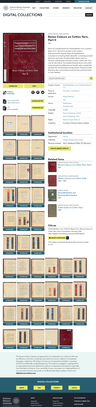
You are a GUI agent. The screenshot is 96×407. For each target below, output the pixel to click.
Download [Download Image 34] (38, 324)
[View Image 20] (9, 267)
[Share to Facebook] (33, 92)
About (38, 1)
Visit (34, 8)
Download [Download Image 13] (38, 206)
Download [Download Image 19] (38, 253)
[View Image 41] (52, 337)
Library (65, 136)
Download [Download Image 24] (66, 277)
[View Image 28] (38, 290)
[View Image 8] (9, 172)
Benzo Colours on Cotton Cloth (72, 178)
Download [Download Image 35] (52, 324)
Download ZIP (37, 108)
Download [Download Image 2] (9, 134)
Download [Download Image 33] (23, 324)
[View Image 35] (52, 313)
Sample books (53, 34)
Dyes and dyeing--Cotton (72, 113)
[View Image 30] (66, 290)
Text (64, 100)
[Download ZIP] (4, 108)
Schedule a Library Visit (82, 401)
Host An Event (78, 404)
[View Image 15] (23, 219)
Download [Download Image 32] (9, 324)
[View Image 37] (80, 313)
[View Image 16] (38, 219)
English (65, 110)
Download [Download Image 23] (52, 277)
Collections (44, 8)
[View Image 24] (66, 267)
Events (68, 1)
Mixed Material (68, 96)
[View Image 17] (9, 242)
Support (89, 8)
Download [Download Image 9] (23, 182)
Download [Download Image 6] (23, 158)
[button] (67, 237)
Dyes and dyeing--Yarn (71, 116)
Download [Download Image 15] (23, 229)
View (34, 86)
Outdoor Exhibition (58, 403)
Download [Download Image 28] (38, 300)
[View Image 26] (9, 290)
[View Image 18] (23, 243)
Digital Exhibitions (58, 405)
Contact (57, 388)
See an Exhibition (79, 398)
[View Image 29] (52, 290)
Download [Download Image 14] (9, 229)
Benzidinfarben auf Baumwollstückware (67, 194)
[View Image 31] (80, 290)
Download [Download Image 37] (80, 324)
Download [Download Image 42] (66, 347)
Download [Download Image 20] (9, 277)
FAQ (39, 388)
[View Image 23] (52, 266)
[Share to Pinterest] (38, 92)
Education (78, 8)
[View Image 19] (38, 242)
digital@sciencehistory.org (26, 373)
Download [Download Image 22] (38, 277)
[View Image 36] (66, 314)
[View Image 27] (23, 290)
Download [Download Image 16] (38, 229)
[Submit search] (91, 78)
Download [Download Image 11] (9, 206)
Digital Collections (22, 14)
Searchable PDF (13, 100)
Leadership (34, 401)
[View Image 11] (9, 195)
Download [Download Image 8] (9, 182)
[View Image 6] (23, 148)
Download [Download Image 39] (23, 347)
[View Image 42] (66, 337)
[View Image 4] (38, 124)
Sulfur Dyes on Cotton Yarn (70, 207)
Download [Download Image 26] (9, 300)
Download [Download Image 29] (52, 300)
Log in (74, 388)
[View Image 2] (9, 124)
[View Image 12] (23, 195)
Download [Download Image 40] (38, 347)
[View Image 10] (38, 171)
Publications (64, 34)
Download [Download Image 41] (52, 347)
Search (89, 15)
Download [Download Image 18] (23, 253)
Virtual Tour (56, 401)
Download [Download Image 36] (66, 324)
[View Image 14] (9, 219)
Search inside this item (56, 78)
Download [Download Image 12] (23, 206)
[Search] (65, 15)
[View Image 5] (9, 148)
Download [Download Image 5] (9, 158)
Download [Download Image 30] (66, 300)
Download (13, 86)
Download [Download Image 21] (23, 277)
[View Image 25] (80, 266)
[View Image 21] (23, 266)
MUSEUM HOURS (58, 398)
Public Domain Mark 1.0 (71, 120)
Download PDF (37, 101)
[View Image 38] (9, 337)
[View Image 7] (38, 148)
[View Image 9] (23, 171)
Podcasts (58, 1)
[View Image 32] (9, 314)
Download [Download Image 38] (9, 347)
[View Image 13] (38, 195)
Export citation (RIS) (57, 238)
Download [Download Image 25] (80, 277)
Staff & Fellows (35, 403)
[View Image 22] (38, 267)
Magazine (47, 1)
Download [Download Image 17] (9, 253)
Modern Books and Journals (73, 140)
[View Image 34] (38, 314)
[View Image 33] (23, 313)
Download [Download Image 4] (38, 134)
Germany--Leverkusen (71, 91)
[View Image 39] (23, 337)
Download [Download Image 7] (38, 158)
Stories (56, 8)
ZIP (8, 107)
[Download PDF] (4, 101)
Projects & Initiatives (36, 405)
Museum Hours (84, 1)
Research (66, 8)
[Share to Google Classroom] (42, 92)
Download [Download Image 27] (23, 300)
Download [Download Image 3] (23, 134)
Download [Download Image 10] (38, 182)
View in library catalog (59, 148)
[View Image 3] (23, 124)
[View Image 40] (38, 337)
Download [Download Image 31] (80, 300)
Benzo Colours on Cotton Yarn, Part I (75, 164)
